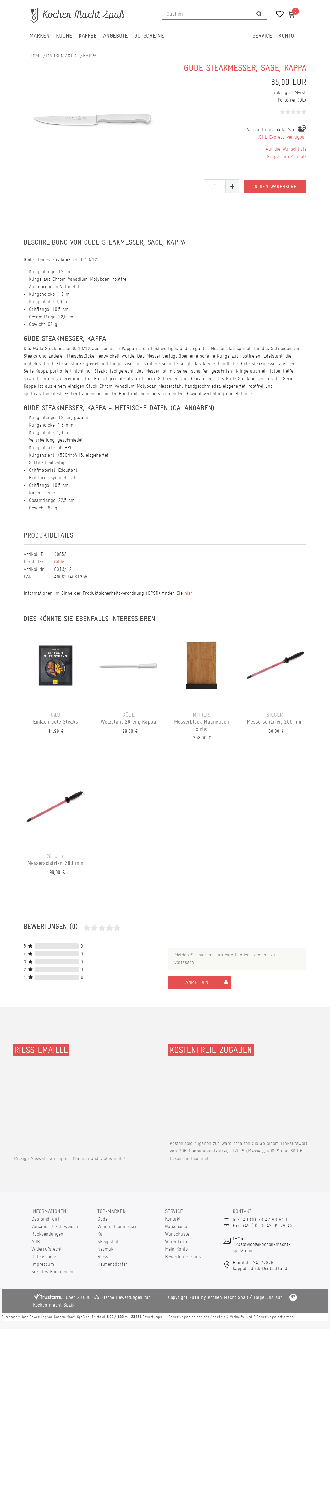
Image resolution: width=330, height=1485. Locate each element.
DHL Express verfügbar (282, 137)
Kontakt (173, 1219)
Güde (73, 56)
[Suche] (259, 13)
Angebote (115, 35)
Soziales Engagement (53, 1272)
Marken (40, 35)
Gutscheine (149, 35)
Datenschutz (43, 1256)
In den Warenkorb (275, 186)
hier (188, 593)
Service (262, 35)
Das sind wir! (45, 1219)
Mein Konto (176, 1249)
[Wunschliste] (278, 15)
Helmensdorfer (112, 1264)
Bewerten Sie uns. (183, 1256)
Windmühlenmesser (117, 1226)
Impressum (42, 1264)
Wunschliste (177, 1234)
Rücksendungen (47, 1234)
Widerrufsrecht (46, 1249)
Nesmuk (105, 1249)
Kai (100, 1234)
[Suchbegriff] (206, 13)
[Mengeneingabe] (215, 186)
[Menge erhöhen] (232, 186)
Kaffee (88, 35)
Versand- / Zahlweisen (54, 1226)
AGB (35, 1241)
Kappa (89, 56)
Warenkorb (176, 1241)
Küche (64, 35)
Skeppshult (108, 1241)
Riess (102, 1256)
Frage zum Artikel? (286, 156)
